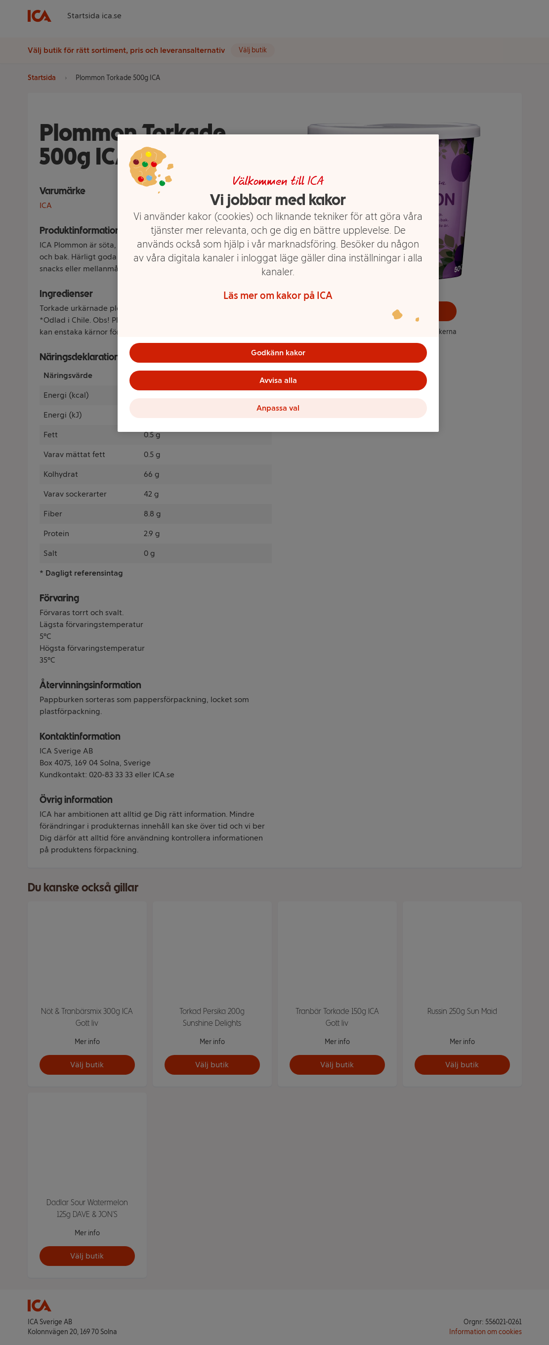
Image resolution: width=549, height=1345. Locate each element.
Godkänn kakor (278, 352)
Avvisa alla (278, 380)
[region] (278, 283)
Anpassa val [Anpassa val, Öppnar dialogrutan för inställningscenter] (277, 408)
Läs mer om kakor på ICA (278, 295)
